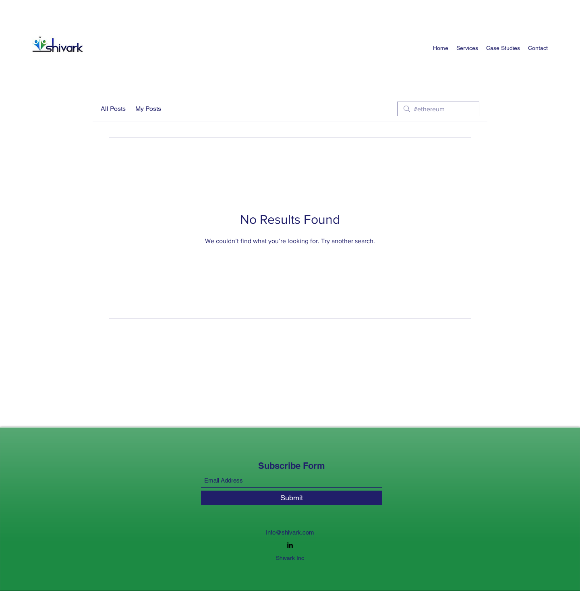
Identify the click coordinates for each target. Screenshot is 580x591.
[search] (438, 109)
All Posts (113, 108)
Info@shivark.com (290, 532)
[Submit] (291, 498)
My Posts (148, 108)
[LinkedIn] (290, 545)
